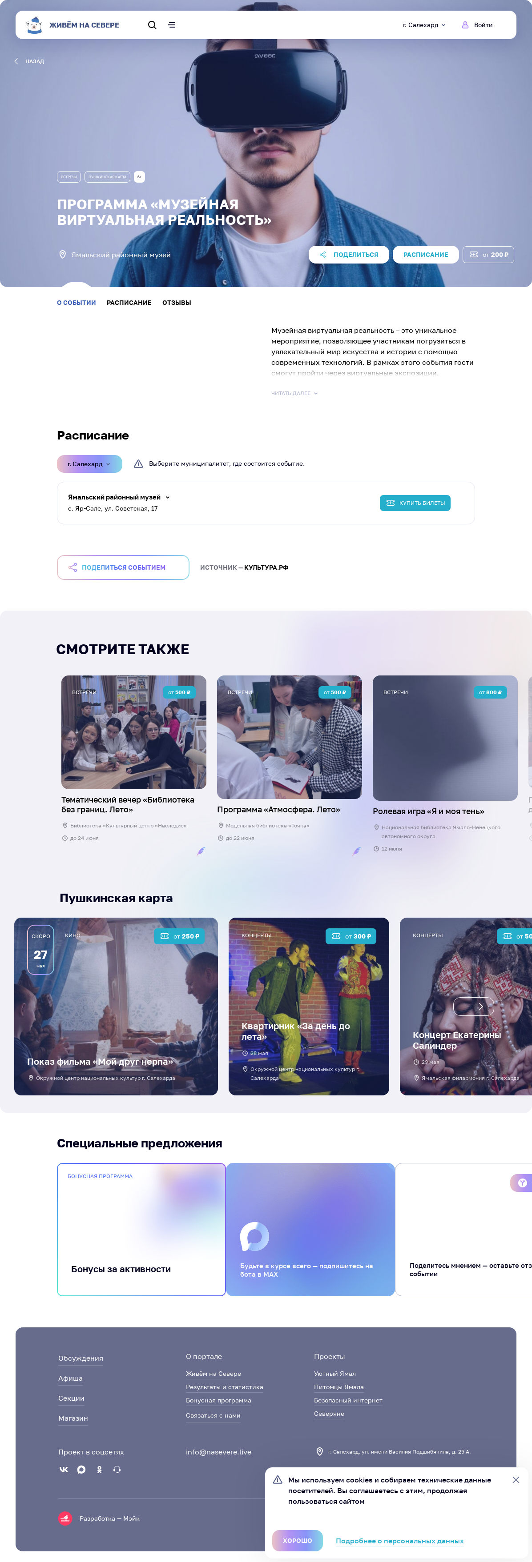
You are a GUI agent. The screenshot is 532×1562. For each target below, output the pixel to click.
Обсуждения (80, 1358)
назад (29, 61)
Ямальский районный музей (114, 497)
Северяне (329, 1413)
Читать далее (295, 393)
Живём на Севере (213, 1373)
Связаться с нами (213, 1415)
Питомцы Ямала (339, 1386)
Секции (71, 1398)
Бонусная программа (218, 1400)
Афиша (70, 1378)
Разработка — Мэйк (110, 1518)
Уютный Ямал (335, 1373)
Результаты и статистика (224, 1386)
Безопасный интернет (348, 1400)
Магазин (73, 1418)
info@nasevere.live (218, 1451)
